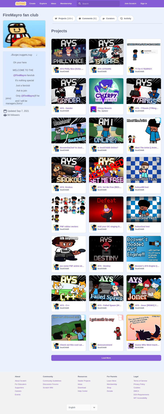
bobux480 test (141, 187)
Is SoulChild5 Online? (108, 147)
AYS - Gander (66, 108)
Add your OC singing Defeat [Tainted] (110, 226)
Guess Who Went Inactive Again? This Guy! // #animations (147, 345)
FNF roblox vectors (69, 226)
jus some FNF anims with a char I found (72, 266)
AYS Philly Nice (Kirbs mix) (72, 69)
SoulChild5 (64, 72)
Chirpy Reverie (105, 108)
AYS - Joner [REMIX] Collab (147, 305)
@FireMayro (19, 75)
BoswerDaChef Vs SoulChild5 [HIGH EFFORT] (72, 147)
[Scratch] (21, 3)
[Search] (79, 3)
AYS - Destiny (104, 266)
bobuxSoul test (142, 226)
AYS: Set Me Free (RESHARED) (110, 187)
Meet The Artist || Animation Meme (147, 147)
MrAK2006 (139, 348)
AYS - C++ (64, 305)
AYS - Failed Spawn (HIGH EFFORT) (110, 305)
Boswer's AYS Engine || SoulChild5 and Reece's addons (147, 266)
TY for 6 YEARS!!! (143, 69)
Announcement (105, 345)
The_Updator (103, 111)
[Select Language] (82, 407)
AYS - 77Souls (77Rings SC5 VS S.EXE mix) (147, 108)
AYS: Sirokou (66, 187)
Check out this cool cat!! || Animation (72, 345)
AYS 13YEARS (104, 69)
